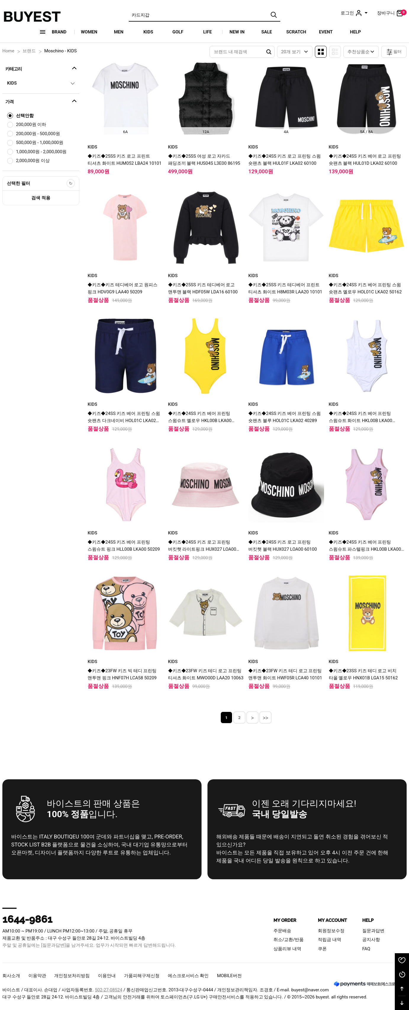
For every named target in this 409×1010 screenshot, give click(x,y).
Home (8, 51)
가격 (41, 100)
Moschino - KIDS (60, 51)
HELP (355, 32)
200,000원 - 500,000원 (38, 133)
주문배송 (282, 930)
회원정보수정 (331, 930)
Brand (59, 32)
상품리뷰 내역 (287, 948)
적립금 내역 (329, 939)
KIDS (148, 32)
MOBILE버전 (229, 975)
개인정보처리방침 (72, 975)
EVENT (326, 32)
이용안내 (107, 975)
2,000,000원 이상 (33, 160)
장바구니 (392, 13)
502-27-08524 (109, 990)
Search (268, 51)
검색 (273, 14)
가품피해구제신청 (142, 975)
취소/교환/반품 (288, 939)
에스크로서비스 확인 (188, 975)
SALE (266, 32)
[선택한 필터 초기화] (71, 183)
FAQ (366, 948)
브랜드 (29, 51)
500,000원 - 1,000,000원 (39, 142)
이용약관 (37, 975)
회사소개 (11, 975)
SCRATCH (296, 32)
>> (265, 718)
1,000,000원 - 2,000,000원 (41, 151)
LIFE (207, 32)
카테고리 (41, 68)
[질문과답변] (53, 945)
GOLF (178, 32)
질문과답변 (373, 930)
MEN (118, 32)
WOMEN (89, 32)
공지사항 (371, 939)
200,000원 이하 (31, 124)
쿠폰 (322, 948)
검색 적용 (40, 198)
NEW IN (237, 32)
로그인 (355, 13)
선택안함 (25, 115)
